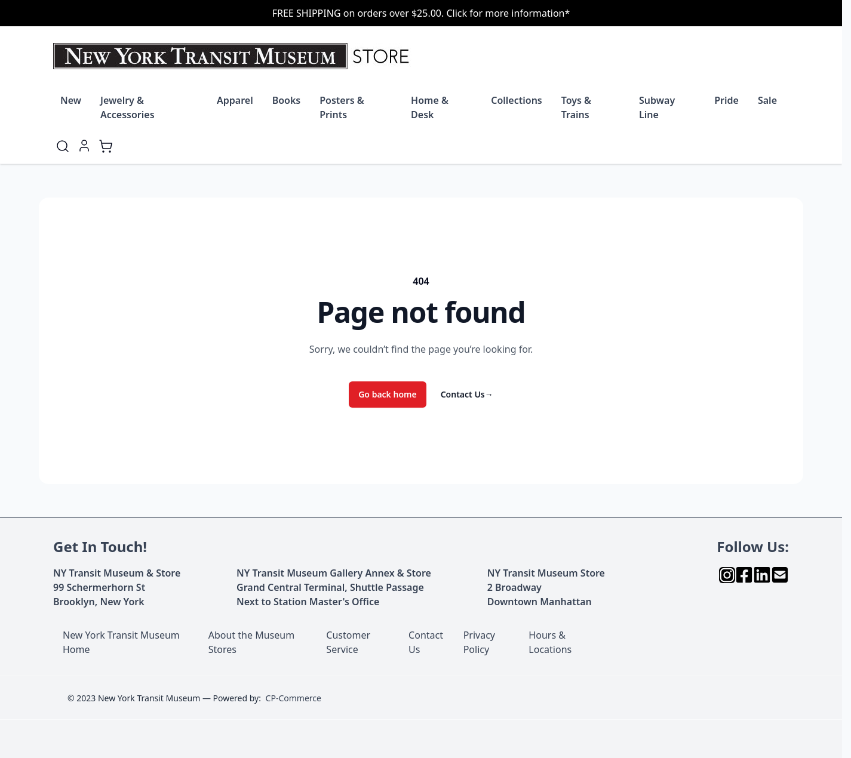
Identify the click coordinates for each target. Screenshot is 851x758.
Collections (516, 100)
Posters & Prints (341, 107)
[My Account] (84, 145)
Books (286, 100)
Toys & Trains (576, 107)
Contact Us (467, 394)
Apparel (235, 100)
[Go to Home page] (233, 56)
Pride (726, 100)
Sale (767, 100)
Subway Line (657, 107)
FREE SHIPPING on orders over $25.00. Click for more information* (421, 13)
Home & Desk (429, 107)
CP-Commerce (293, 698)
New (70, 100)
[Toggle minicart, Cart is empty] (105, 146)
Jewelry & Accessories (127, 107)
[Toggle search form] (62, 146)
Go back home (387, 394)
